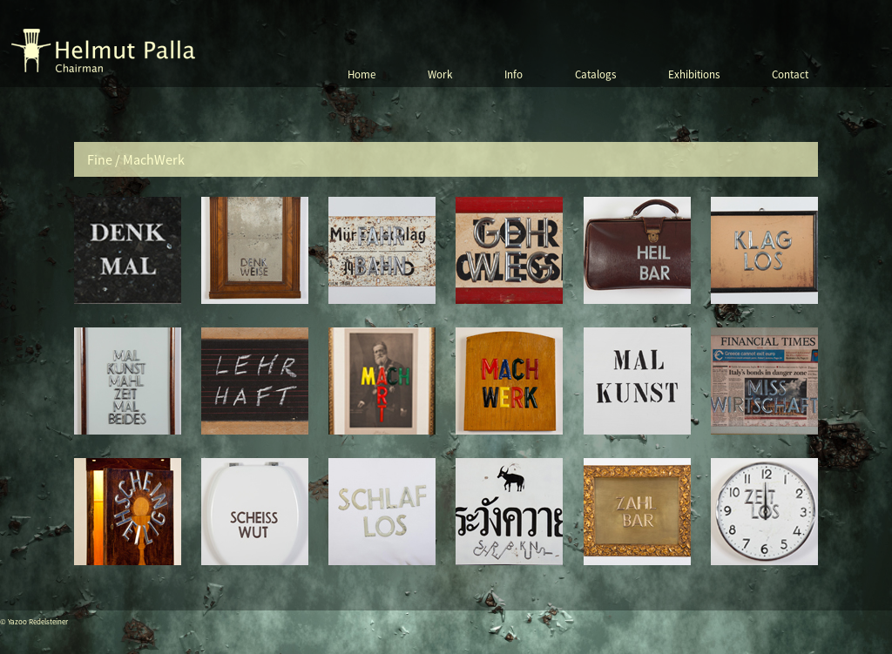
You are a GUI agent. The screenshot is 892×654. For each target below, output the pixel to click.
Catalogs (595, 74)
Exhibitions (694, 74)
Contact (790, 74)
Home (361, 74)
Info (513, 74)
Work (440, 74)
